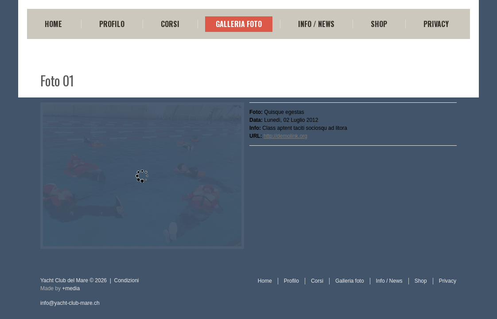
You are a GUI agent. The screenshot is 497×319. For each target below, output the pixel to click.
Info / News (316, 24)
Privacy (436, 24)
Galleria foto (239, 24)
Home (53, 24)
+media (71, 288)
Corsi (170, 24)
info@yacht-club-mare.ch (70, 303)
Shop (379, 24)
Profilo (111, 24)
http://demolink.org (285, 136)
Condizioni (126, 280)
